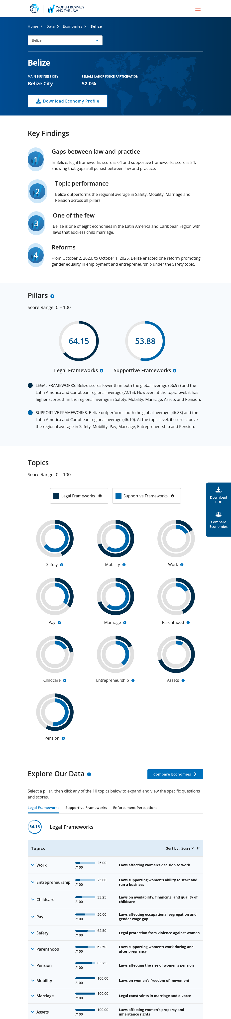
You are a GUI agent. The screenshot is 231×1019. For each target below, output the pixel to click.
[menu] (198, 8)
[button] (65, 40)
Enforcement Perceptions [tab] (135, 808)
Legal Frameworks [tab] (43, 808)
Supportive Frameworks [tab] (86, 808)
